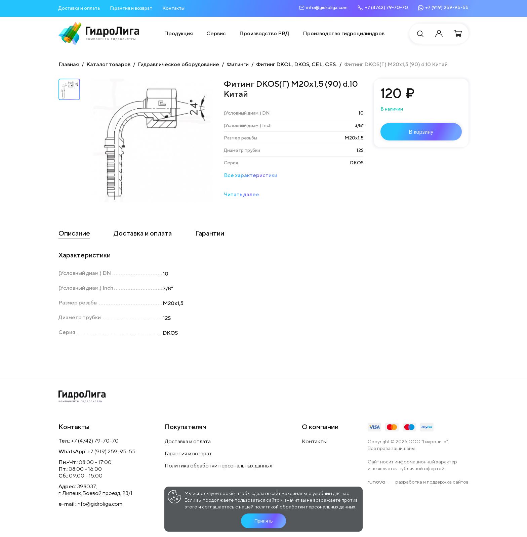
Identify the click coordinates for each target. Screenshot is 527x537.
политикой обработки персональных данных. (305, 506)
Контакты (173, 8)
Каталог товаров (108, 64)
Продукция (178, 33)
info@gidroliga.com (99, 504)
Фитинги (238, 64)
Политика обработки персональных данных (218, 465)
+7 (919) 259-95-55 (111, 451)
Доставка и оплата (79, 8)
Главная (68, 64)
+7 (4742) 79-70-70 (95, 441)
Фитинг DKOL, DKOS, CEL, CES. (296, 64)
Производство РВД (264, 33)
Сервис (216, 33)
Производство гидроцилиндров (343, 33)
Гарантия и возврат (131, 8)
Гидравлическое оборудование (178, 64)
